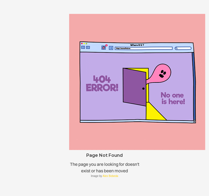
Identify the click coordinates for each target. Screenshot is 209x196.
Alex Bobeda (110, 175)
